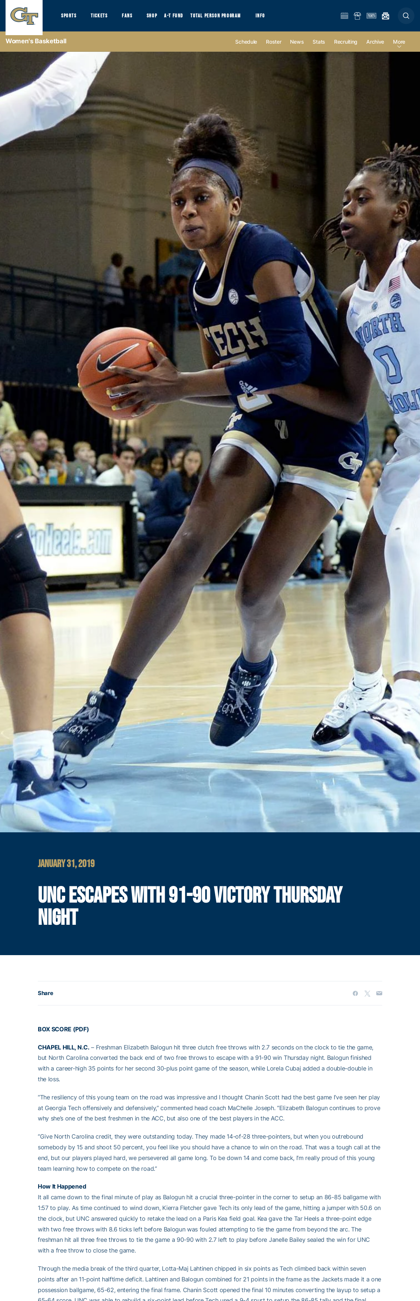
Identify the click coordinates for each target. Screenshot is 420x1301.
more (399, 48)
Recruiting (345, 48)
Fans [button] (132, 18)
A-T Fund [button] (181, 18)
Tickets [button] (102, 18)
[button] (406, 19)
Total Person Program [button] (224, 18)
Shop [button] (159, 18)
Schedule (246, 48)
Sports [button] (69, 18)
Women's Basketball (36, 48)
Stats (319, 48)
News (297, 48)
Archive (375, 48)
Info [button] (271, 18)
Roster (273, 48)
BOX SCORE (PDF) (63, 1035)
